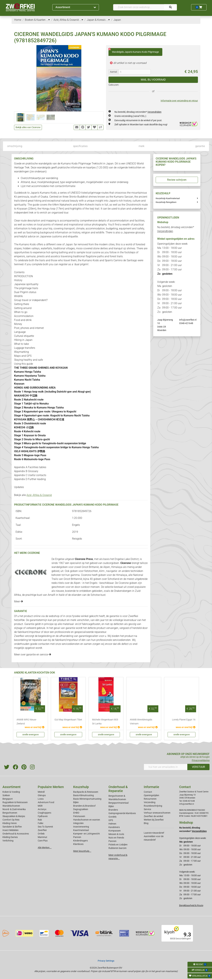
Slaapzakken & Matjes (13, 816)
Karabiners (114, 827)
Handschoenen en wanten (86, 819)
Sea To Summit (45, 826)
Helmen (112, 823)
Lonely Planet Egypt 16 (183, 719)
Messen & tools (116, 834)
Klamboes (78, 844)
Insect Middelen (10, 830)
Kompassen (114, 830)
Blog (146, 823)
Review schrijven (176, 179)
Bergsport (7, 798)
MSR (40, 805)
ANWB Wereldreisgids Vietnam (141, 721)
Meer (18, 601)
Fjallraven (43, 816)
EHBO (76, 812)
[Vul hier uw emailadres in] (165, 767)
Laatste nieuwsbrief (154, 832)
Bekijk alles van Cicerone (28, 127)
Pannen (112, 841)
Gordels (112, 816)
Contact (148, 792)
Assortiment (75, 7)
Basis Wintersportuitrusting (87, 798)
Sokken (6, 795)
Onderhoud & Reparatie (118, 789)
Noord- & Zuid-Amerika (14, 809)
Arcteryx (42, 809)
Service (147, 809)
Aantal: (113, 71)
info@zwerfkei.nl (187, 319)
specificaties (80, 146)
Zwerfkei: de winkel (153, 816)
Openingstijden (151, 795)
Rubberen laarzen (117, 848)
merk (141, 146)
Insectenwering (81, 826)
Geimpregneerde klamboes (122, 813)
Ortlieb (41, 833)
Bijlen (76, 802)
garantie (200, 146)
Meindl (41, 792)
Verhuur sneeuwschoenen (157, 812)
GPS (110, 820)
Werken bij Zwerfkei (153, 819)
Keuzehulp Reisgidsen (166, 202)
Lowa (41, 798)
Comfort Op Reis (10, 819)
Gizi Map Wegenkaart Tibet (68, 719)
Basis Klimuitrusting (83, 795)
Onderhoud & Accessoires (15, 833)
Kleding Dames (10, 837)
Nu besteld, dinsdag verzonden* (137, 112)
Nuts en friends (116, 837)
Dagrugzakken (80, 809)
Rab (40, 819)
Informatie (151, 787)
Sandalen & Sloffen (12, 826)
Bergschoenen (9, 812)
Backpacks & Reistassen (85, 792)
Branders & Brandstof (84, 805)
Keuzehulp (81, 787)
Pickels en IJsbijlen (118, 844)
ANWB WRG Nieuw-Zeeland (27, 721)
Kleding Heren (9, 823)
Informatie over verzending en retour (179, 100)
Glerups (42, 795)
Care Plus (43, 840)
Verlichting (7, 840)
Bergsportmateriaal (118, 802)
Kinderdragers (80, 840)
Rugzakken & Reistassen (15, 802)
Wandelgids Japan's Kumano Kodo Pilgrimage (133, 50)
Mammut (42, 837)
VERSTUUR (198, 766)
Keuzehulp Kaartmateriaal (168, 198)
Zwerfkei (42, 830)
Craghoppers (44, 812)
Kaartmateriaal (81, 830)
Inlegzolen (78, 823)
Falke (40, 823)
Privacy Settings (106, 960)
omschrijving (14, 146)
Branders (113, 809)
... (48, 19)
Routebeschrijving (153, 805)
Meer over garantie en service (32, 654)
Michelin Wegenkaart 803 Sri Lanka (105, 721)
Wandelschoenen (11, 805)
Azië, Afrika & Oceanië (39, 495)
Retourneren (150, 798)
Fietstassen (79, 816)
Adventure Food (46, 802)
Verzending (149, 802)
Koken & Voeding (11, 792)
